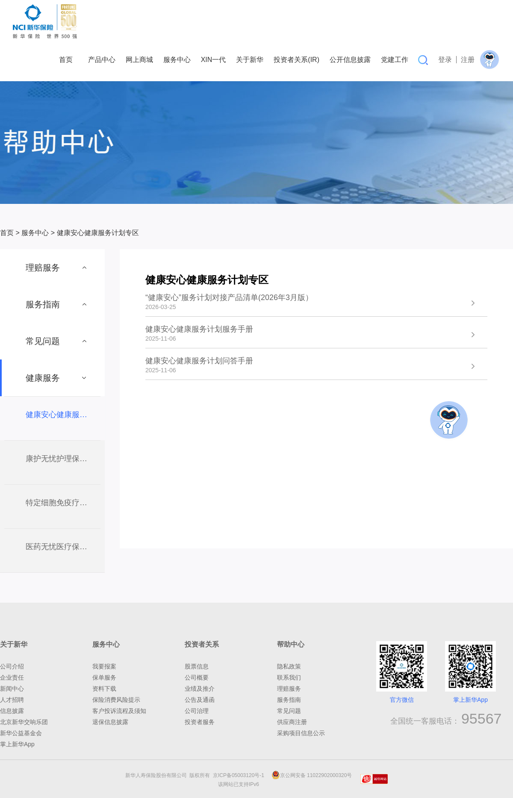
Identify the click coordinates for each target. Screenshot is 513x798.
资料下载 (104, 688)
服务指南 (289, 699)
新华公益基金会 (21, 733)
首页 (7, 232)
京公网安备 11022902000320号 (311, 775)
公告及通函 (200, 699)
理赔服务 (289, 688)
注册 (468, 59)
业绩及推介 (200, 688)
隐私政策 (289, 666)
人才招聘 (12, 699)
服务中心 (35, 232)
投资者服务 (200, 721)
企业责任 (12, 677)
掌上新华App (17, 744)
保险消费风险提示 (116, 699)
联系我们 (289, 677)
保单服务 (104, 677)
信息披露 (12, 710)
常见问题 (289, 710)
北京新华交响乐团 (24, 721)
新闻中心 (12, 688)
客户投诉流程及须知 (119, 710)
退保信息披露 (110, 721)
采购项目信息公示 (301, 733)
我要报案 (104, 666)
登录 (445, 59)
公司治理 (197, 710)
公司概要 (197, 677)
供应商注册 (292, 721)
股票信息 (197, 666)
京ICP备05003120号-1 (240, 775)
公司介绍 (12, 666)
